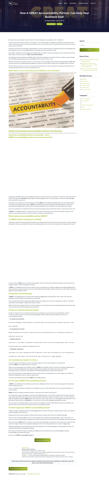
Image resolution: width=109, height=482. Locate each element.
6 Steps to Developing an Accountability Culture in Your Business (36, 131)
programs (73, 3)
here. (46, 453)
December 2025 (85, 83)
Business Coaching (86, 109)
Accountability (51, 24)
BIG (26, 455)
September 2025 (85, 89)
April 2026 (84, 79)
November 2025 (85, 85)
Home (60, 3)
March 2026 (84, 81)
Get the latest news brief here (18, 468)
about (66, 3)
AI (81, 103)
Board (82, 107)
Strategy (59, 24)
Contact (93, 3)
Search (89, 50)
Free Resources (83, 3)
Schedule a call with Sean (42, 440)
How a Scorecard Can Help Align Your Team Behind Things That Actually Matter (89, 70)
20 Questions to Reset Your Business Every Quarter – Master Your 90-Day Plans (89, 65)
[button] (73, 3)
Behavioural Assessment (87, 105)
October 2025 (85, 87)
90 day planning (85, 98)
